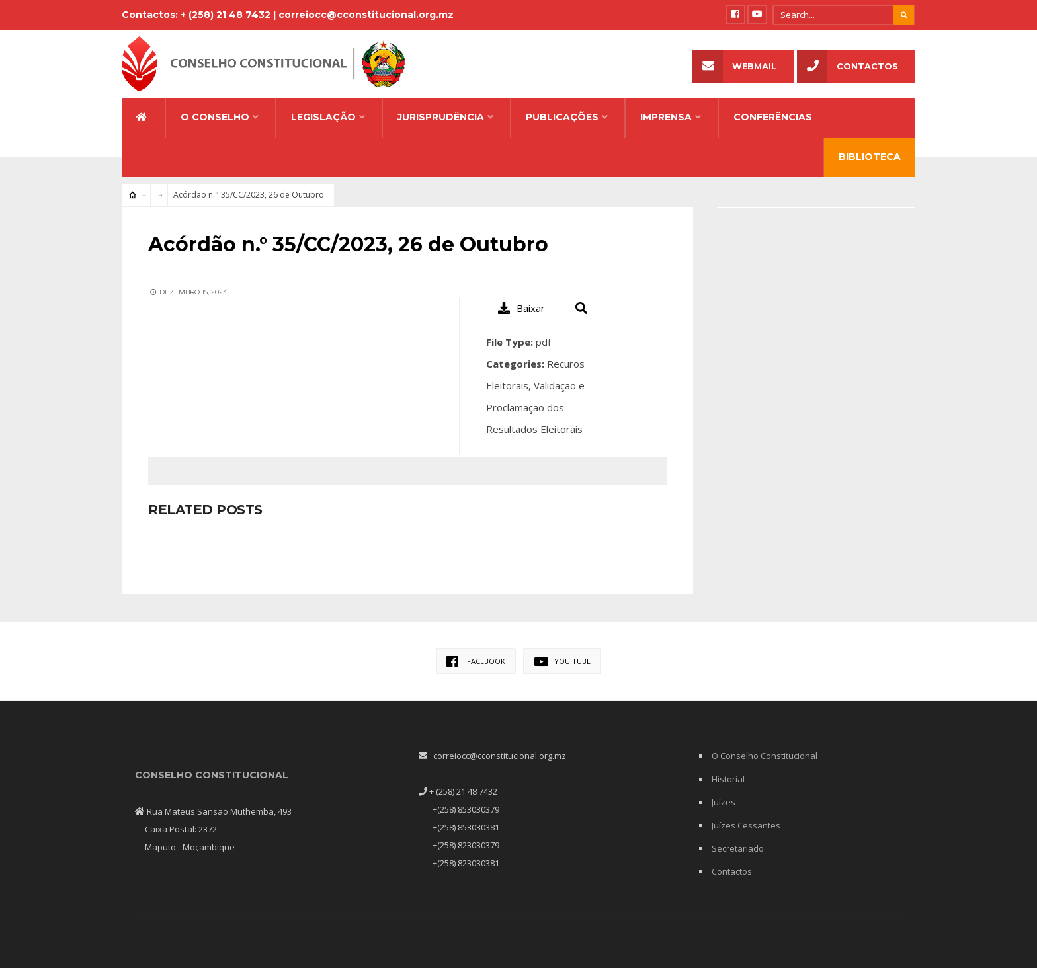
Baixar (521, 308)
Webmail (734, 66)
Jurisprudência (440, 117)
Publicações (562, 117)
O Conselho (215, 117)
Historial (728, 779)
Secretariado (738, 848)
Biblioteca (870, 157)
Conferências (772, 117)
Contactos (847, 66)
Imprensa (666, 117)
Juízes (723, 802)
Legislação (323, 117)
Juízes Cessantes (746, 825)
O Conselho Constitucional (764, 756)
